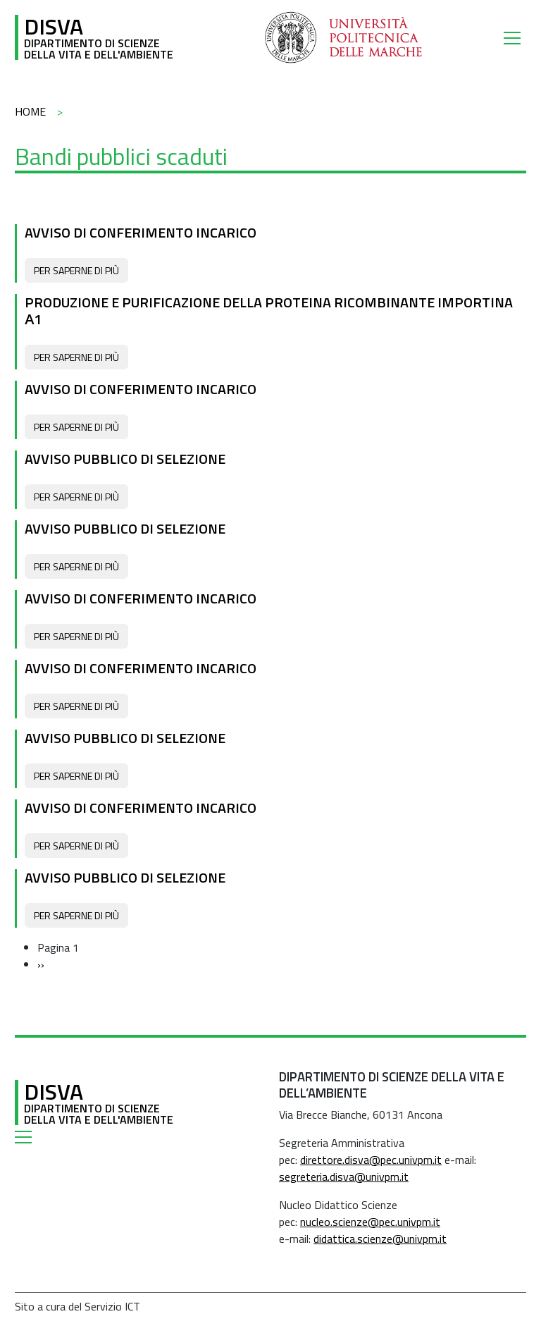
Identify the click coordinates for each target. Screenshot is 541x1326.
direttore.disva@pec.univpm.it (371, 1159)
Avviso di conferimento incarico (140, 232)
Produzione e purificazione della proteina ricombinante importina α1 (269, 310)
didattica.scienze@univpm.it (380, 1238)
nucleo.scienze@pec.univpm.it (370, 1221)
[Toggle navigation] (515, 37)
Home (30, 111)
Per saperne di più (76, 270)
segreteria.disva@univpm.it (344, 1176)
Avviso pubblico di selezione (125, 458)
